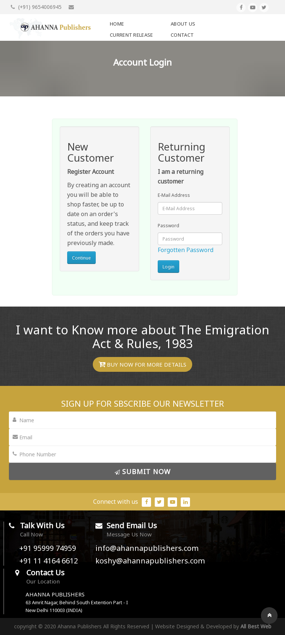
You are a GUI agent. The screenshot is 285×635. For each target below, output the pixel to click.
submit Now (143, 471)
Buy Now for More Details (142, 364)
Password (168, 225)
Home (117, 23)
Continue (81, 258)
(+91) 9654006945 (36, 7)
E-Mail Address (174, 195)
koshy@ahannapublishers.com (150, 561)
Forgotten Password (185, 250)
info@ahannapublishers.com (147, 548)
